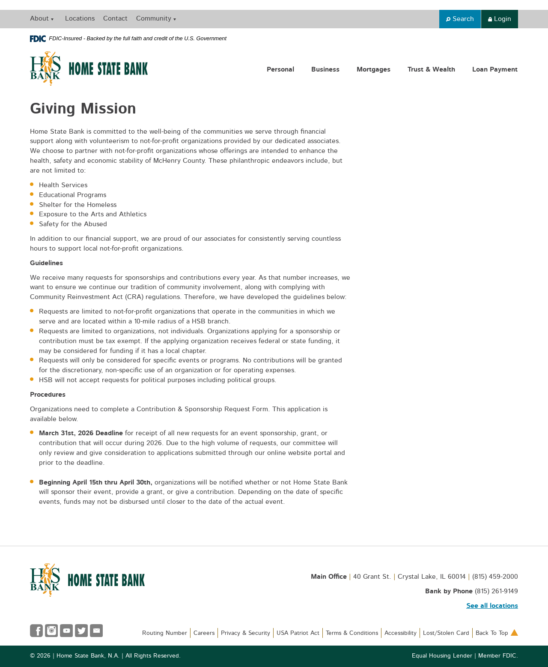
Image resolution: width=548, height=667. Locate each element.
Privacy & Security (245, 633)
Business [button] (325, 69)
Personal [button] (280, 69)
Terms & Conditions (352, 633)
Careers (204, 633)
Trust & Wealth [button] (431, 69)
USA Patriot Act (298, 633)
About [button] (39, 18)
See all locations (492, 605)
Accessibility (400, 633)
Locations (80, 18)
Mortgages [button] (373, 69)
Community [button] (153, 18)
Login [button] (499, 18)
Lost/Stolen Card (446, 633)
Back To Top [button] (497, 633)
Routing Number (164, 633)
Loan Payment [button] (495, 69)
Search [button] (460, 18)
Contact (115, 18)
